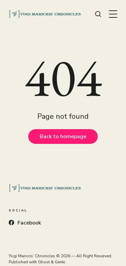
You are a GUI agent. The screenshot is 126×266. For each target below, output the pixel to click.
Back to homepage (63, 136)
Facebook (25, 223)
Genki (60, 262)
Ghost (44, 262)
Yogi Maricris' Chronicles (32, 256)
